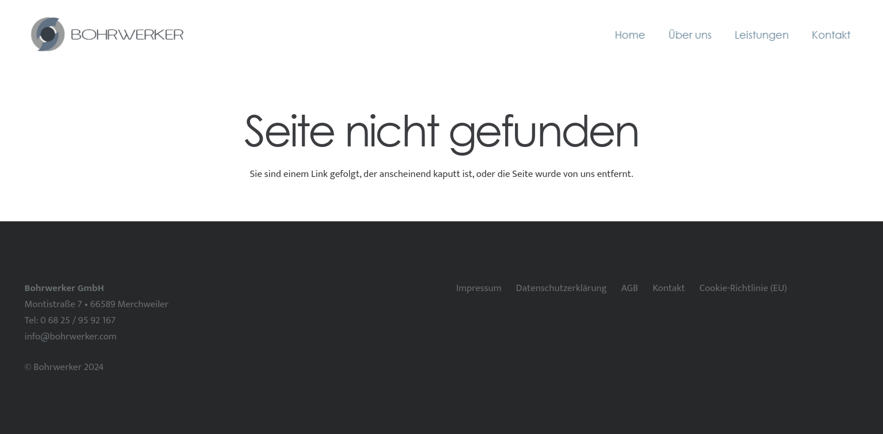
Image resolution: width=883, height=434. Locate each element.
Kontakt (669, 288)
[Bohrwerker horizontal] (106, 34)
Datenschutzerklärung (561, 288)
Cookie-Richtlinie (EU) (743, 288)
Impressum (479, 288)
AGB (629, 288)
